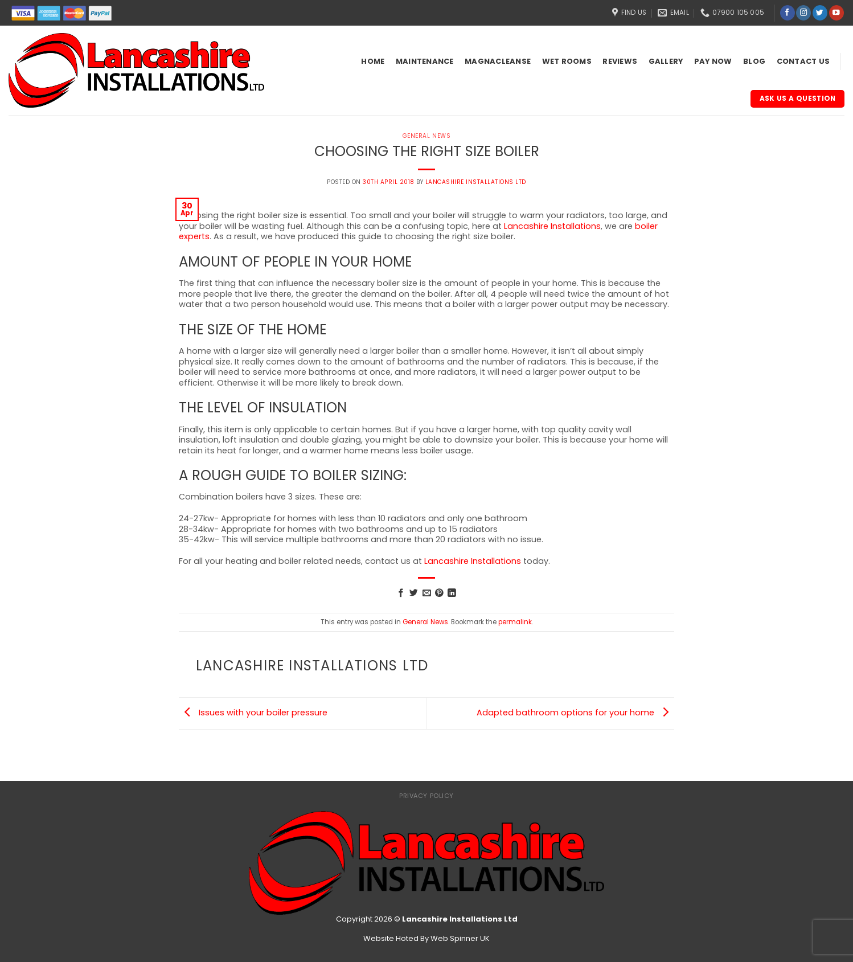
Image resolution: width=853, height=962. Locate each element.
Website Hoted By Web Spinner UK (426, 938)
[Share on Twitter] (413, 593)
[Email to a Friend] (427, 593)
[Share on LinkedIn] (452, 593)
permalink (515, 622)
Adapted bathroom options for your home (575, 713)
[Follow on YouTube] (836, 13)
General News (426, 136)
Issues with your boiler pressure (253, 713)
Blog (754, 61)
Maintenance (425, 61)
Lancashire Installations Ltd (475, 182)
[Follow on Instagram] (803, 13)
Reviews (619, 61)
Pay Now (713, 61)
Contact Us (803, 61)
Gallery (666, 61)
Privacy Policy (426, 795)
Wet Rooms (567, 61)
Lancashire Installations (552, 226)
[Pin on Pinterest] (439, 593)
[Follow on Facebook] (787, 13)
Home (372, 61)
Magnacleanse (498, 61)
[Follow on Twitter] (820, 13)
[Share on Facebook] (401, 593)
